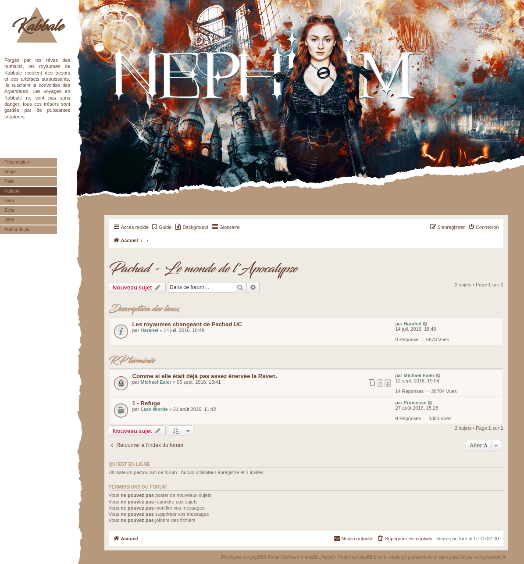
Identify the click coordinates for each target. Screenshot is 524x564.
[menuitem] (161, 227)
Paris (9, 181)
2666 (9, 220)
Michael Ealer (155, 382)
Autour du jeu (17, 229)
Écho (9, 210)
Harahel (149, 330)
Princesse (414, 402)
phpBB (257, 557)
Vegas (10, 171)
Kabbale (37, 26)
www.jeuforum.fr (490, 557)
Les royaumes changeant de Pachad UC (187, 324)
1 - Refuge (146, 403)
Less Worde (154, 409)
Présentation (16, 162)
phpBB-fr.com (373, 557)
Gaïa (9, 200)
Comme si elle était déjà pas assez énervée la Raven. (205, 376)
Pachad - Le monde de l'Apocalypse (203, 268)
